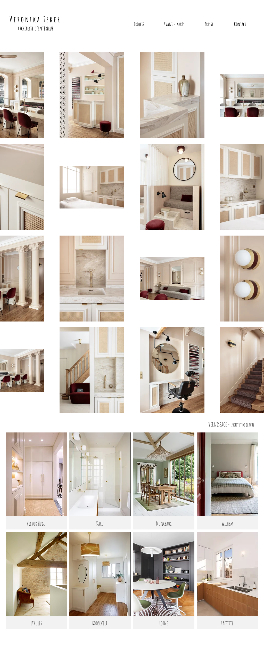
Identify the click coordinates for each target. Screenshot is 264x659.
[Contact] (240, 24)
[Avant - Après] (174, 24)
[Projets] (139, 24)
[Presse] (209, 24)
